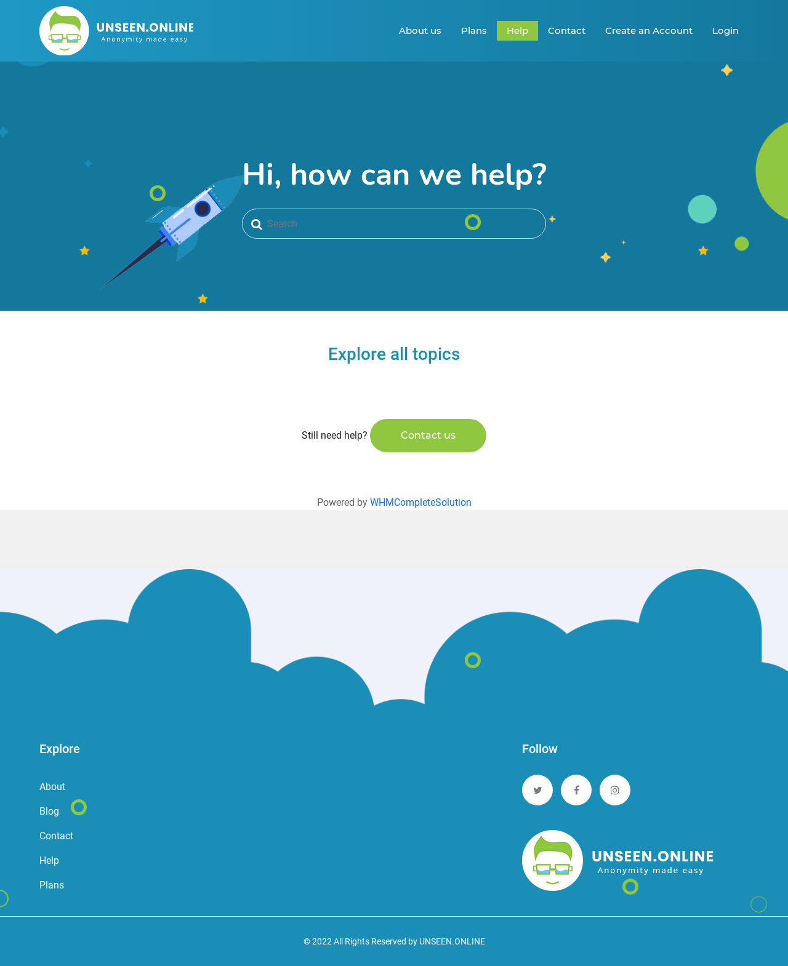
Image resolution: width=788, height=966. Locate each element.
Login (725, 30)
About (52, 786)
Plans (474, 30)
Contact (566, 30)
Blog (49, 811)
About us (420, 30)
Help (517, 30)
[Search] (394, 224)
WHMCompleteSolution (421, 502)
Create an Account (649, 30)
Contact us (428, 435)
